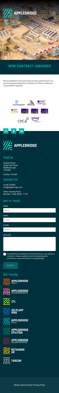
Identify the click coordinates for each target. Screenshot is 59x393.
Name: (5, 206)
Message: (7, 235)
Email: (6, 216)
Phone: (6, 225)
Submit (10, 265)
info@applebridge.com (12, 187)
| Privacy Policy (39, 385)
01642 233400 (9, 185)
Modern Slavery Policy (23, 385)
